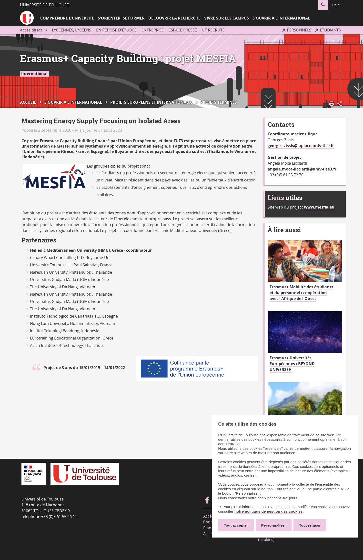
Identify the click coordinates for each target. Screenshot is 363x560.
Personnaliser (273, 525)
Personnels (299, 30)
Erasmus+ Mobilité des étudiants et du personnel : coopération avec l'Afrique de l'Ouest (301, 292)
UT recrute (213, 30)
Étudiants (330, 30)
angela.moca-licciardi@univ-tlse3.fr (302, 169)
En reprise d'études (116, 30)
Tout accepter (236, 525)
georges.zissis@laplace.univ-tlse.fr (301, 145)
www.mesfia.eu (319, 207)
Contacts (211, 522)
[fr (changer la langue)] (336, 5)
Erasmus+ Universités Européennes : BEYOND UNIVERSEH (292, 363)
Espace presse (183, 30)
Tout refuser (310, 525)
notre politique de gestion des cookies (268, 511)
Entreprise (152, 30)
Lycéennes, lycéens (71, 30)
